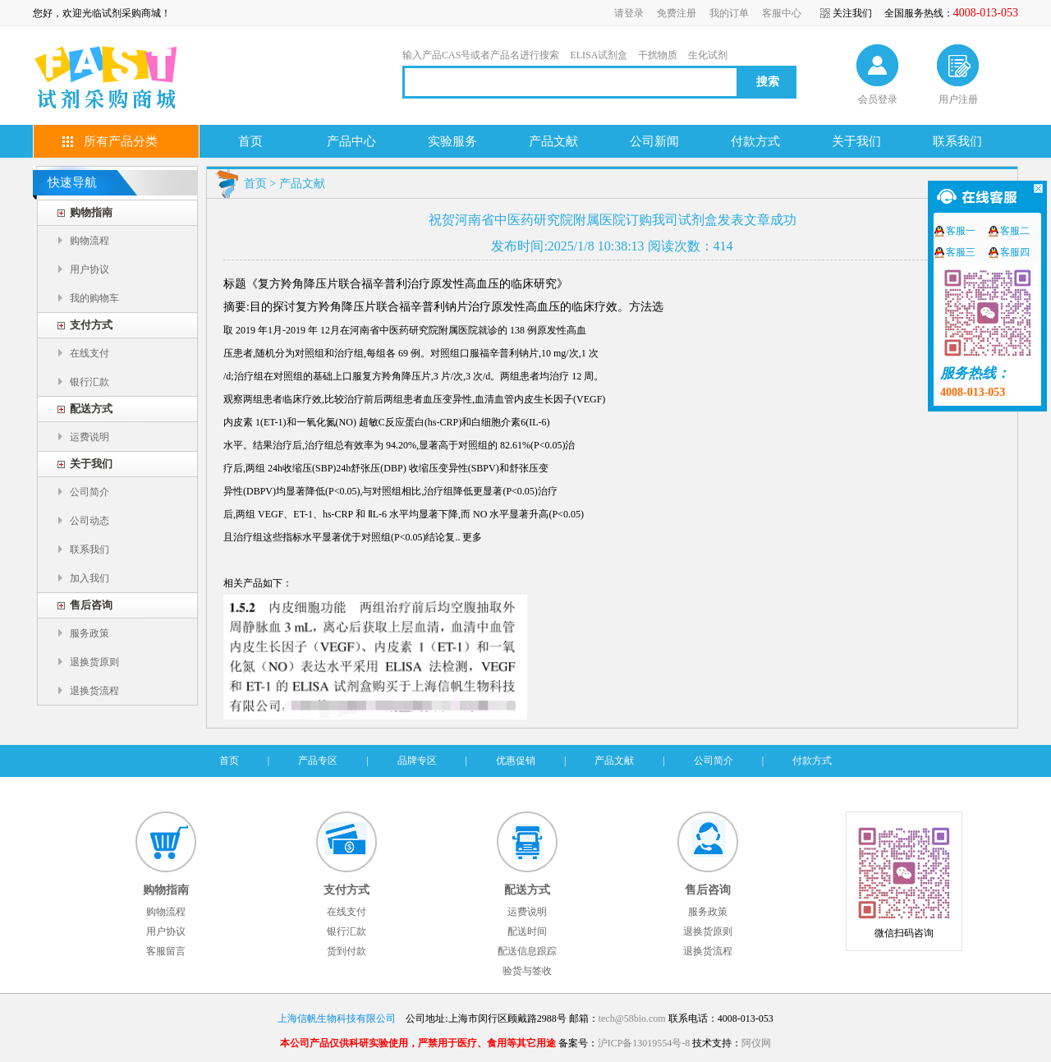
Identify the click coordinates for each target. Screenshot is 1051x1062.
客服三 (960, 252)
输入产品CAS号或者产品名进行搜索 (480, 55)
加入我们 (89, 578)
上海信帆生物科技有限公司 (337, 1018)
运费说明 (89, 437)
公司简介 (89, 492)
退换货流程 (94, 691)
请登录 (629, 13)
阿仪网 (756, 1043)
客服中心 (781, 13)
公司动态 (89, 520)
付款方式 (755, 141)
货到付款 (346, 951)
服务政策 (89, 633)
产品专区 (317, 760)
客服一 (960, 231)
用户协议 (89, 269)
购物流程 (89, 240)
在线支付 (89, 353)
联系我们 (957, 141)
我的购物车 (94, 298)
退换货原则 (94, 662)
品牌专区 (417, 760)
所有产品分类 (121, 141)
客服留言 (166, 951)
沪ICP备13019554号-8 (644, 1043)
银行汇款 (89, 382)
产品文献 (553, 141)
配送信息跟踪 (527, 951)
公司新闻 (654, 141)
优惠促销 (515, 760)
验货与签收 (527, 971)
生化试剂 (707, 55)
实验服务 (452, 141)
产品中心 (351, 141)
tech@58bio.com (632, 1018)
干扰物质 (657, 55)
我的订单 (729, 13)
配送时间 (527, 931)
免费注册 (676, 13)
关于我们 (856, 141)
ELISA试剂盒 (598, 55)
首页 (250, 141)
